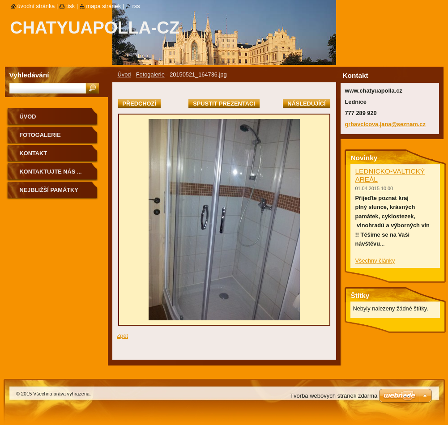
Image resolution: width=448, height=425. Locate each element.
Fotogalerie (150, 74)
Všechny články (375, 260)
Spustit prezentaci (224, 103)
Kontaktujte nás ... (51, 171)
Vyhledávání (29, 75)
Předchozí (139, 103)
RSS (136, 6)
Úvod (124, 74)
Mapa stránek (103, 6)
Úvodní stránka (36, 6)
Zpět (122, 335)
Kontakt (33, 153)
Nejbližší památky (49, 190)
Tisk (70, 6)
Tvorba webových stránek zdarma (333, 395)
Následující (306, 103)
